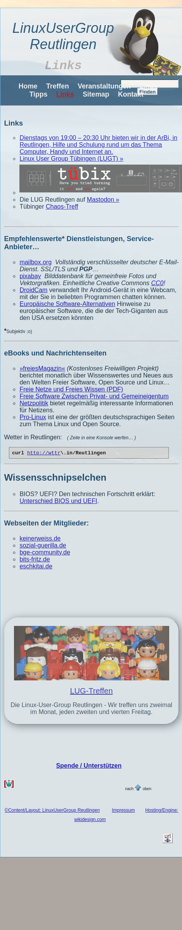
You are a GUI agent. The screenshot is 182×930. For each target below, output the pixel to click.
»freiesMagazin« (42, 368)
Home (28, 86)
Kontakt (131, 94)
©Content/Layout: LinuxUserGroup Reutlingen (52, 811)
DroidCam (33, 290)
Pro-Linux (32, 417)
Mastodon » (103, 199)
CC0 (157, 283)
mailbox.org (35, 262)
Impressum (123, 811)
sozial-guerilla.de (42, 546)
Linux (149, 86)
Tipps (38, 94)
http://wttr (44, 453)
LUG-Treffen (91, 692)
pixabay (30, 276)
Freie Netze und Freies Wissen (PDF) (71, 389)
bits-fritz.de (34, 560)
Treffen (57, 86)
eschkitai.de (35, 567)
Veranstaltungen (104, 86)
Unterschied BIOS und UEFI (58, 502)
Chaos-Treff (62, 206)
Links (65, 94)
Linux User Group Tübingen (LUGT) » (71, 158)
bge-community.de (44, 553)
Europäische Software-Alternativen (67, 304)
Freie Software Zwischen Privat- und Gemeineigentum (93, 396)
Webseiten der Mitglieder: (46, 524)
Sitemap (96, 94)
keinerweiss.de (40, 539)
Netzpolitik (33, 403)
